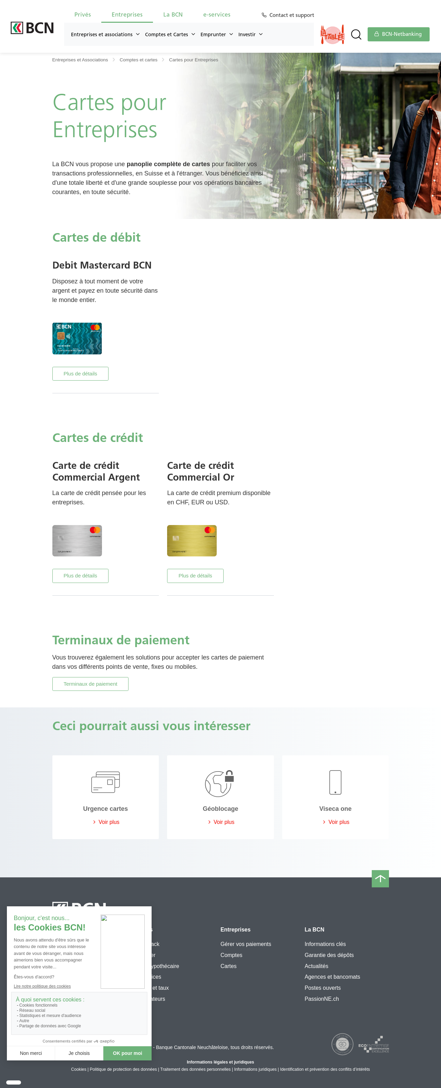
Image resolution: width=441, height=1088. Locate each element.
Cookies (78, 1069)
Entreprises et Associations (80, 59)
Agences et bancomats (332, 977)
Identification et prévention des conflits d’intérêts (325, 1069)
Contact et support (293, 15)
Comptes (231, 955)
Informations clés (325, 944)
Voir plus (106, 822)
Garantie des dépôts (329, 955)
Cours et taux (152, 988)
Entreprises (127, 14)
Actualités (316, 966)
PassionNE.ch (322, 999)
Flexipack (148, 944)
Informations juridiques (255, 1069)
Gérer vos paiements (245, 944)
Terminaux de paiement (90, 684)
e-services (216, 14)
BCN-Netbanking (398, 34)
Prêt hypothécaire (157, 966)
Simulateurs (150, 999)
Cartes (228, 966)
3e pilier (146, 955)
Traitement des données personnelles (195, 1069)
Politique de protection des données (123, 1069)
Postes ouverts (323, 988)
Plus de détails (81, 373)
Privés (82, 14)
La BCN (173, 14)
